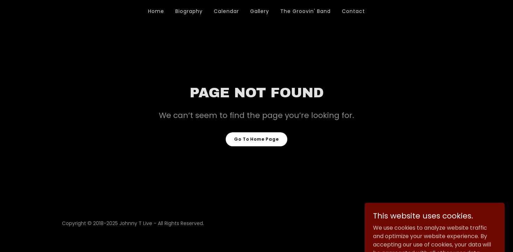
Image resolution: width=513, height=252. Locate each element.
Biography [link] (189, 11)
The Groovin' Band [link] (305, 11)
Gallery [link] (259, 11)
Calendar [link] (226, 11)
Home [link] (156, 11)
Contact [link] (353, 11)
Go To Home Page (256, 139)
